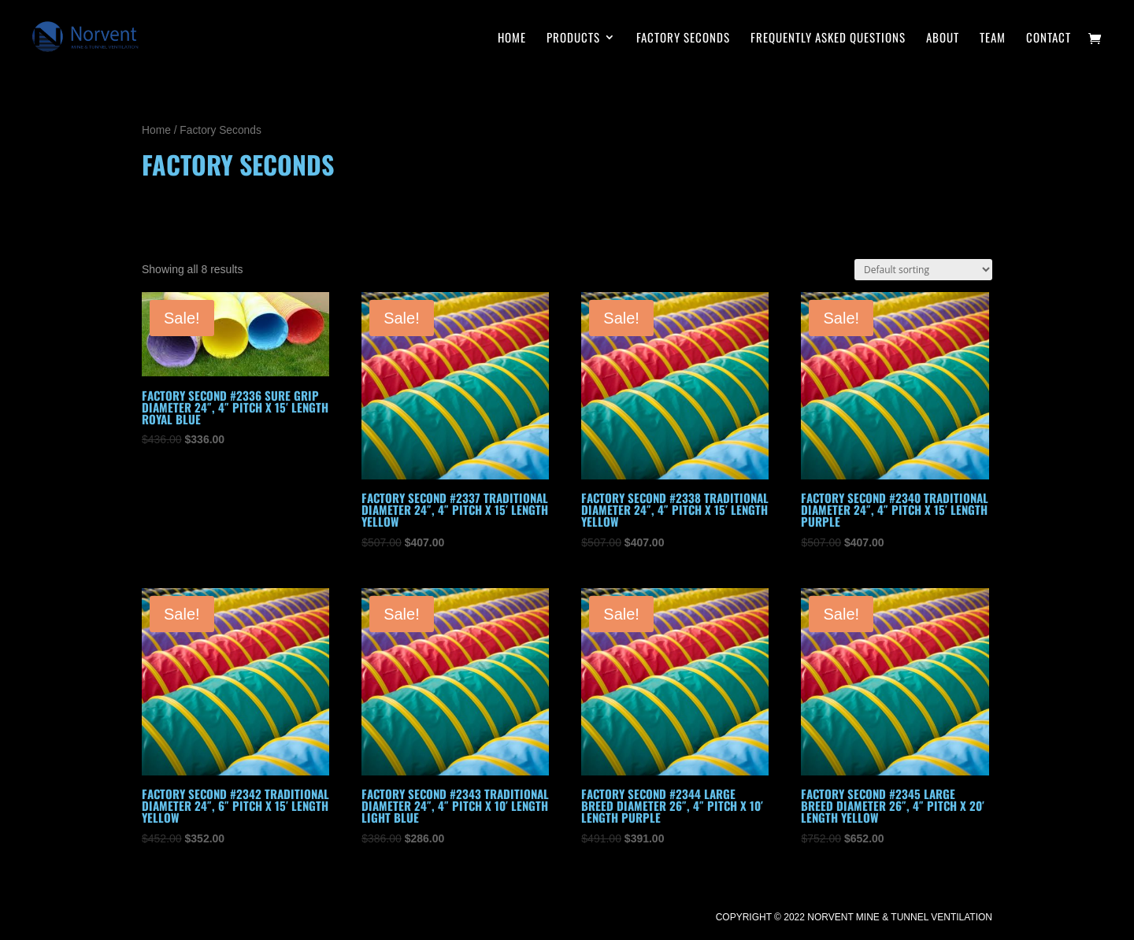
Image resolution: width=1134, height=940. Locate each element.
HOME (512, 38)
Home (156, 130)
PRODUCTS (573, 38)
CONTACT (1048, 38)
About (942, 38)
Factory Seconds (683, 38)
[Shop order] (923, 269)
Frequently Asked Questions (828, 38)
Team (993, 38)
